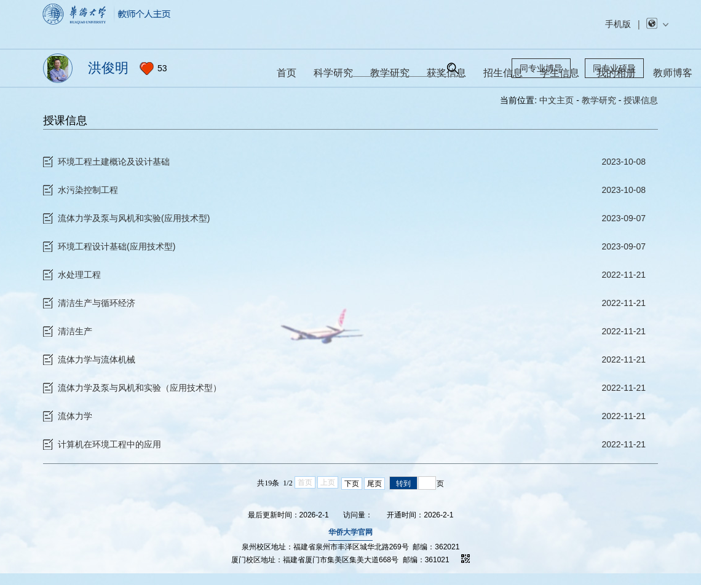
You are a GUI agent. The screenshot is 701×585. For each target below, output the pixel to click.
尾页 (374, 497)
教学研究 (599, 100)
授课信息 (641, 100)
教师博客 (672, 73)
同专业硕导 (614, 68)
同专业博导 (541, 68)
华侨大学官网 (350, 546)
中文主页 (556, 100)
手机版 (618, 24)
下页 (351, 497)
